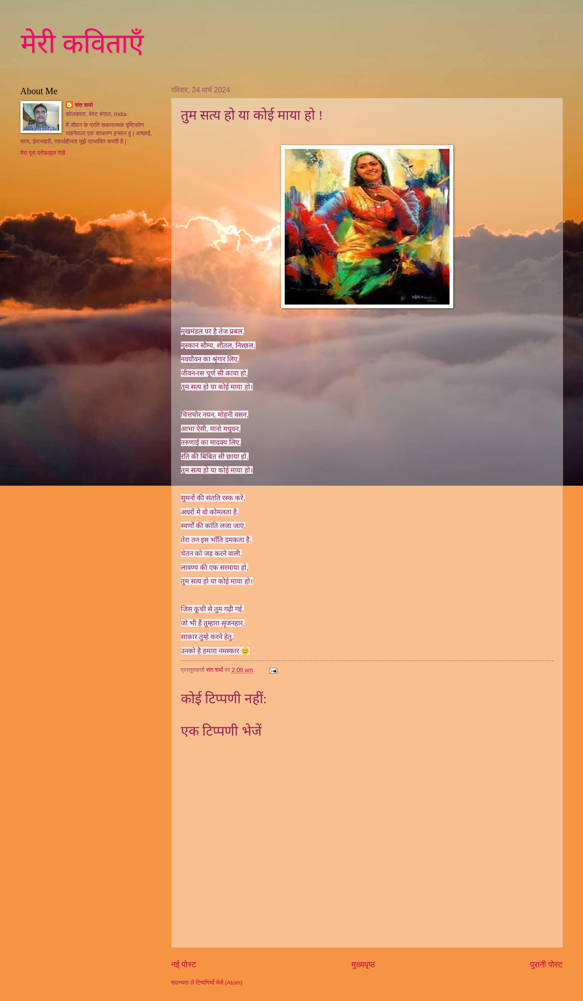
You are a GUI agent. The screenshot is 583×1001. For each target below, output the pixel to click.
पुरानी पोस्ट (546, 964)
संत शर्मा (84, 105)
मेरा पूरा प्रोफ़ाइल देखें (43, 152)
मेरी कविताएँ (81, 44)
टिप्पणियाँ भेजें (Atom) (219, 982)
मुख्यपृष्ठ (363, 964)
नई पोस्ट (183, 964)
